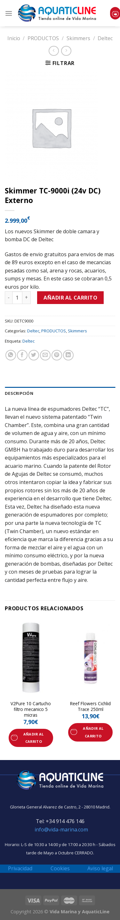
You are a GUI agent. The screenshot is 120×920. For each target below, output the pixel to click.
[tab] (60, 393)
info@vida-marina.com (61, 829)
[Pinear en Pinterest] (57, 355)
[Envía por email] (45, 355)
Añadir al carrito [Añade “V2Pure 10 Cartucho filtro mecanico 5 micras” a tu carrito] (33, 738)
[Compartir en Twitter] (33, 355)
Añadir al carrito (70, 297)
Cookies (60, 868)
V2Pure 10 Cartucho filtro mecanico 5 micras (31, 709)
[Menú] (8, 13)
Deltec (105, 38)
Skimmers (78, 38)
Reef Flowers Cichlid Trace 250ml (90, 706)
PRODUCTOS (43, 38)
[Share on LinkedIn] (68, 355)
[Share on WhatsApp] (10, 355)
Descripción (19, 393)
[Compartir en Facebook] (22, 355)
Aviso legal (100, 868)
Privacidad (20, 868)
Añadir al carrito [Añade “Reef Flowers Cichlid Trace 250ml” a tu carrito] (93, 732)
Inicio (13, 38)
